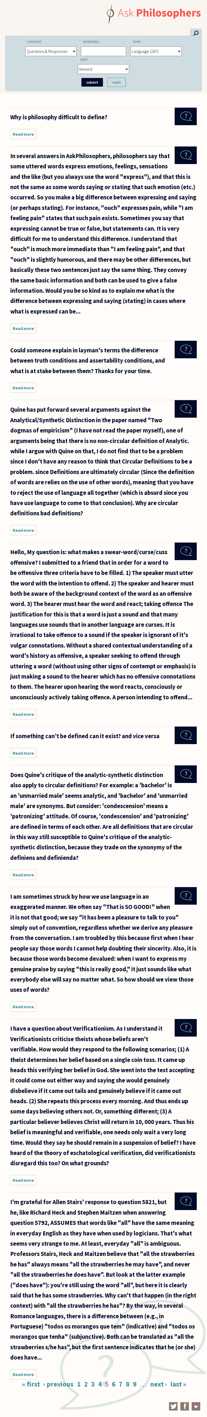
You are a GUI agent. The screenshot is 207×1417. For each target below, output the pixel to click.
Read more (24, 135)
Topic (137, 41)
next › (158, 1384)
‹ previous (58, 1384)
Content (34, 41)
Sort (84, 59)
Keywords (91, 41)
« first (31, 1384)
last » (178, 1384)
